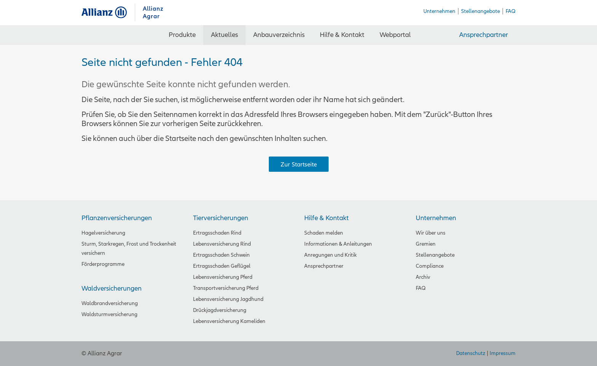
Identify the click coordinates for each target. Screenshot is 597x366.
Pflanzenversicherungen (116, 218)
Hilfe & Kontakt (326, 218)
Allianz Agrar (108, 12)
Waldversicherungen (111, 288)
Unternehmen (436, 218)
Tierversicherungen (220, 218)
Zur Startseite (299, 164)
